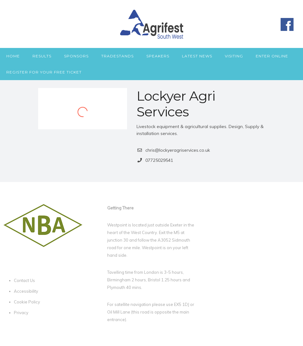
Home (13, 56)
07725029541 (159, 160)
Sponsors (76, 56)
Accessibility (26, 291)
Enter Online (272, 56)
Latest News (197, 56)
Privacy (21, 312)
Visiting (234, 56)
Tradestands (117, 56)
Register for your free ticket (44, 72)
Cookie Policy (27, 301)
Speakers (157, 56)
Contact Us (24, 280)
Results (41, 56)
